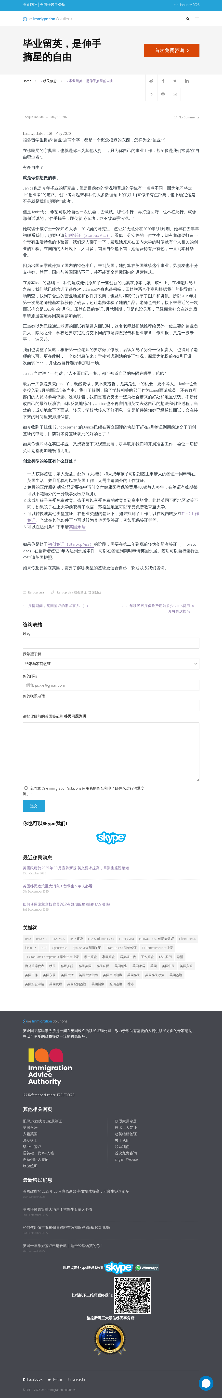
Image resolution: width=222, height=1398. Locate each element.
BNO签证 (30, 1140)
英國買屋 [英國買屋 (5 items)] (55, 984)
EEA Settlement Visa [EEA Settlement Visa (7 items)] (101, 939)
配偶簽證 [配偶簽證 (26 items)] (115, 984)
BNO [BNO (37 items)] (28, 939)
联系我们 (122, 1146)
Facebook (34, 1379)
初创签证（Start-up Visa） (87, 235)
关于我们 (122, 1140)
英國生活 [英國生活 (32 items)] (67, 975)
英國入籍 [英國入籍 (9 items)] (186, 966)
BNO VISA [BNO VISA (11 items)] (58, 939)
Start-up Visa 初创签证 (71, 592)
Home (27, 81)
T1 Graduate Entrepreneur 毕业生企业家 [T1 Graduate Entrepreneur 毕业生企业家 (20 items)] (52, 957)
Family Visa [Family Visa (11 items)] (126, 939)
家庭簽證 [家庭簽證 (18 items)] (108, 957)
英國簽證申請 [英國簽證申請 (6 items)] (34, 984)
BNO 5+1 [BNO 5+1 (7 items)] (41, 939)
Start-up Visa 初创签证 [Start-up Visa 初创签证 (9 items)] (121, 948)
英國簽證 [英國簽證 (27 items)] (176, 975)
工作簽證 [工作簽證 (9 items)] (147, 957)
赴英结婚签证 (126, 1134)
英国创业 (94, 592)
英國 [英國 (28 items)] (153, 966)
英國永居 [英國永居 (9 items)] (49, 975)
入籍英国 (30, 1134)
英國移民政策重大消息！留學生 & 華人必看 (57, 886)
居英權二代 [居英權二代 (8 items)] (128, 957)
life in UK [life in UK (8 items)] (30, 948)
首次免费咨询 (169, 50)
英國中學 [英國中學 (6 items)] (168, 966)
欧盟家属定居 (126, 1121)
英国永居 (77, 526)
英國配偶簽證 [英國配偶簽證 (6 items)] (76, 984)
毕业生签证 (32, 1146)
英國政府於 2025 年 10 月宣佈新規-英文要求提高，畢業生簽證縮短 (76, 868)
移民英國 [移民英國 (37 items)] (85, 966)
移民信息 (50, 81)
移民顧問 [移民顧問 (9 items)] (103, 966)
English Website (126, 1159)
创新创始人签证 (36, 1159)
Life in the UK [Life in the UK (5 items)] (187, 939)
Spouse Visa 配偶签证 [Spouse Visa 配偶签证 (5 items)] (87, 948)
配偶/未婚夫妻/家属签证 (42, 1121)
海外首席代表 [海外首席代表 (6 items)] (34, 966)
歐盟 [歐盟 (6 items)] (180, 957)
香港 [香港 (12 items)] (130, 984)
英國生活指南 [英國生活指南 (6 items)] (88, 975)
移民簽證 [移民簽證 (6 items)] (67, 966)
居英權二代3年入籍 (38, 1153)
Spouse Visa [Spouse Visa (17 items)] (59, 948)
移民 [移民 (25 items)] (52, 966)
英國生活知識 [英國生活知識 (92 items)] (112, 975)
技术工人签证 (126, 1127)
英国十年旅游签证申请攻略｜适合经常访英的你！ (63, 1245)
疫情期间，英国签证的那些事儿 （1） (59, 606)
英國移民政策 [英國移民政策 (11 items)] (154, 975)
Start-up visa (35, 592)
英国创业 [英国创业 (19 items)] (121, 966)
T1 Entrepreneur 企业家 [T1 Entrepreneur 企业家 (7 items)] (157, 948)
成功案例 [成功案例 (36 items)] (165, 957)
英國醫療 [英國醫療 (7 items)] (97, 984)
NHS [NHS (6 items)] (44, 948)
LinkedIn (78, 1379)
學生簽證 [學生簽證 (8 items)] (90, 957)
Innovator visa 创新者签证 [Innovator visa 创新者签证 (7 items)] (156, 939)
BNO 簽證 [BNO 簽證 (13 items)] (76, 939)
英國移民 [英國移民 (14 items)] (133, 975)
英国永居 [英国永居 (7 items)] (138, 966)
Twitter (57, 1379)
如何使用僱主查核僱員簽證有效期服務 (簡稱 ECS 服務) (66, 904)
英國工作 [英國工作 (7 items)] (31, 975)
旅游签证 (30, 1165)
